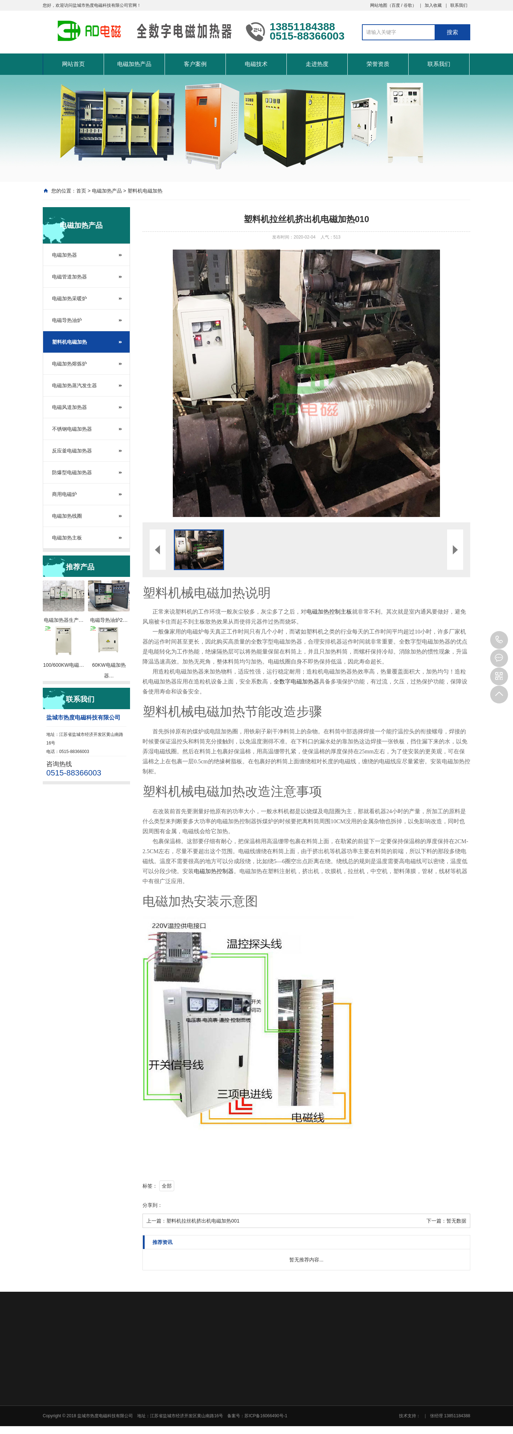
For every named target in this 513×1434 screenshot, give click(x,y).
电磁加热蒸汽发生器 (74, 385)
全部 (167, 1186)
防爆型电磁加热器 (72, 472)
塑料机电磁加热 (145, 191)
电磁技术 (256, 64)
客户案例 (195, 64)
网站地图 (378, 5)
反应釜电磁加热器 (72, 451)
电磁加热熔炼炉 (69, 364)
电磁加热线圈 (67, 516)
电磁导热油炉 (67, 320)
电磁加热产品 (134, 64)
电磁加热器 (64, 255)
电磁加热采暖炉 (69, 298)
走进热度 (317, 64)
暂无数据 (456, 1221)
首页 (81, 191)
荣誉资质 (378, 64)
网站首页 (73, 64)
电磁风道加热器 (69, 407)
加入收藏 (433, 5)
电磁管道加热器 (69, 277)
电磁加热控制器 (214, 871)
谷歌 (408, 5)
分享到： (152, 1205)
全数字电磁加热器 (296, 681)
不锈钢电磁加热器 (72, 429)
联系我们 (458, 5)
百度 (396, 5)
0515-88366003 (499, 640)
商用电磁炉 (64, 494)
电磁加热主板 (67, 538)
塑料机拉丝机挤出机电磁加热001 (202, 1221)
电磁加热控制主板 (329, 612)
